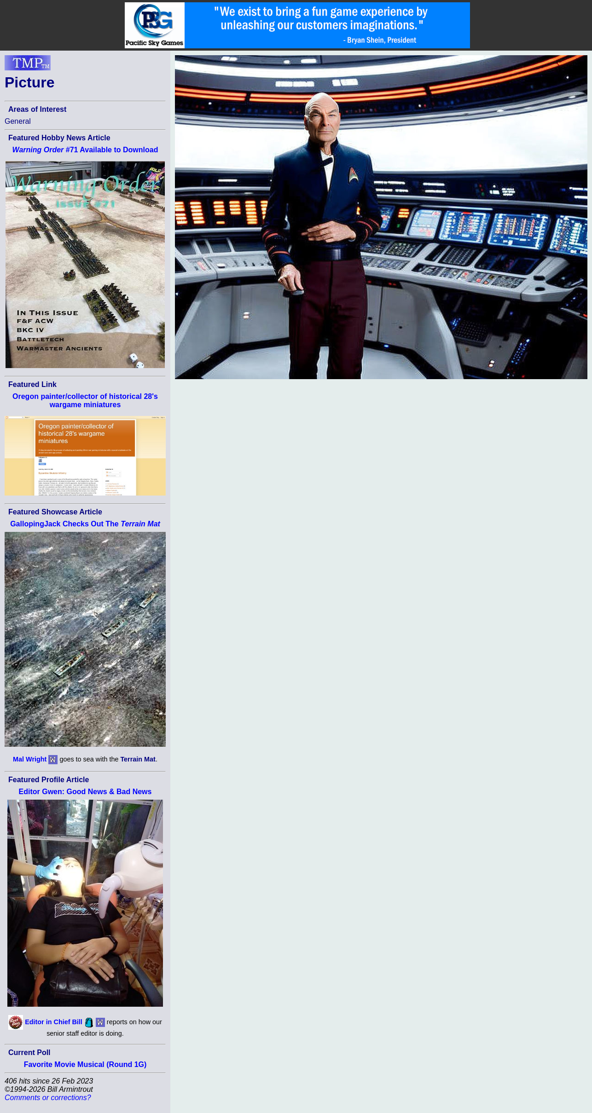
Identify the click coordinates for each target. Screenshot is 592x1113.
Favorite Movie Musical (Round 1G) (85, 1064)
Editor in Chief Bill (53, 1022)
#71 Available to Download (85, 150)
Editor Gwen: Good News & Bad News (85, 792)
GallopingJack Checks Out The (85, 524)
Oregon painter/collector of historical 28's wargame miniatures (85, 400)
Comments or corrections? (48, 1097)
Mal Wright (29, 759)
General (18, 121)
